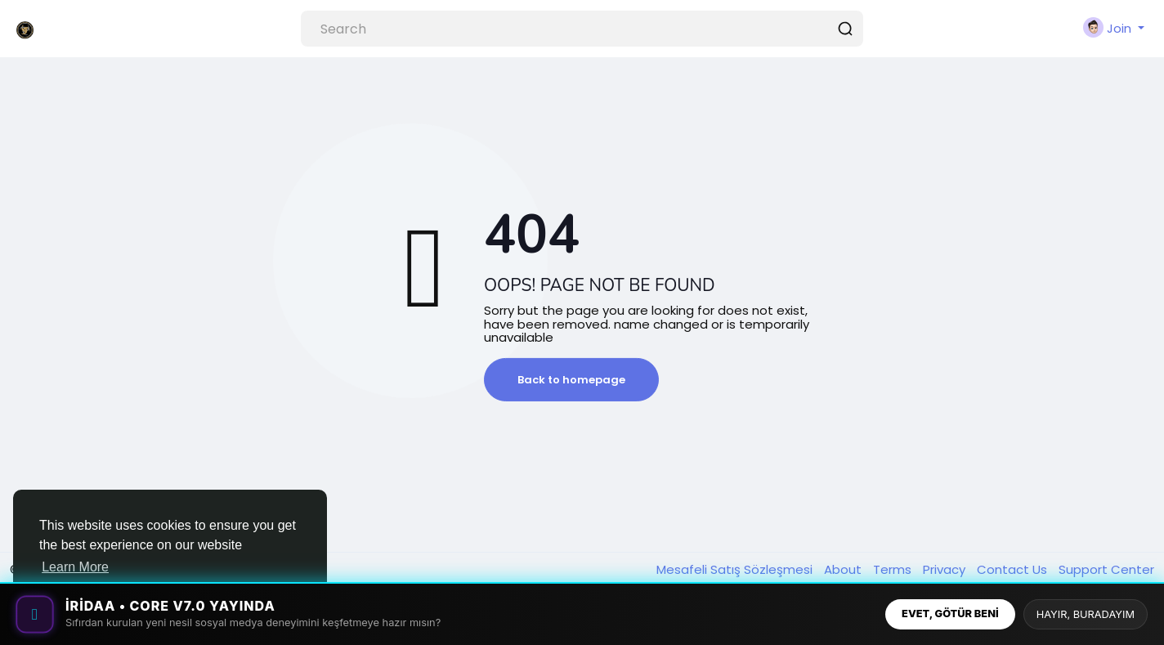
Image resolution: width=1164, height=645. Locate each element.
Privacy (946, 569)
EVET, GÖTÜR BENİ (950, 613)
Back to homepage (571, 379)
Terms (894, 569)
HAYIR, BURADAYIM (1085, 614)
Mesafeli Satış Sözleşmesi (736, 569)
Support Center (1106, 569)
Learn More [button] (75, 567)
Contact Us (1013, 569)
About (844, 569)
